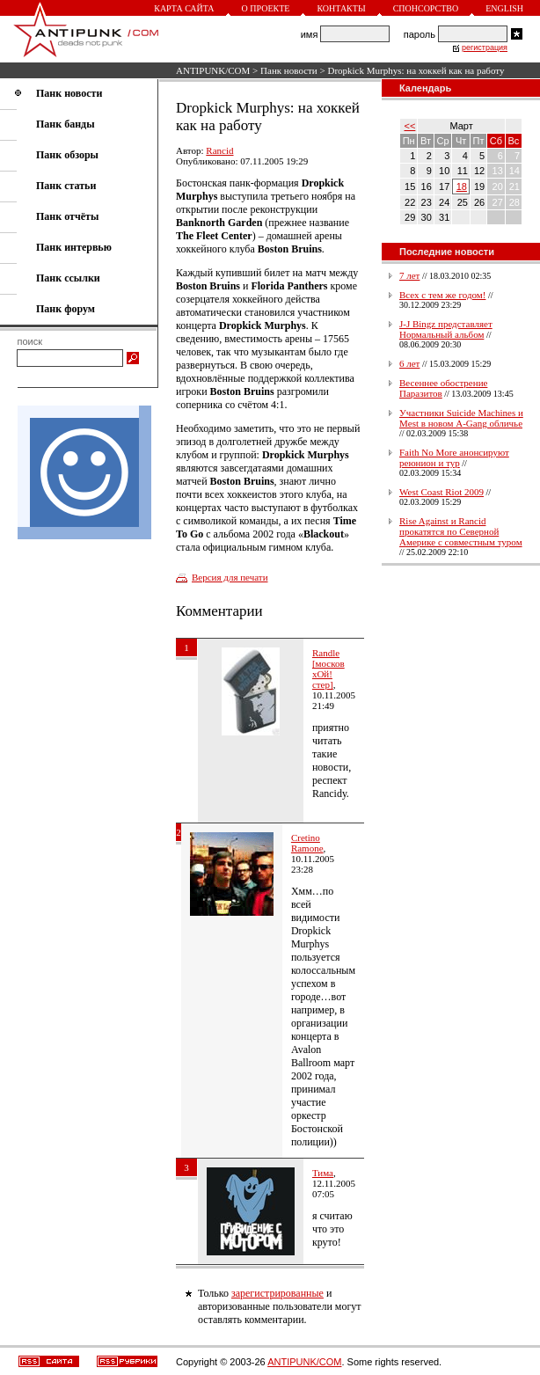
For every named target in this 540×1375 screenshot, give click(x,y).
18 (461, 186)
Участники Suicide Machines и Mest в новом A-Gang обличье (461, 417)
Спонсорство (426, 8)
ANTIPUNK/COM (213, 70)
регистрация (484, 47)
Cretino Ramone (307, 842)
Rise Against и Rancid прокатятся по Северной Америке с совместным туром (460, 531)
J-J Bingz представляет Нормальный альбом (446, 329)
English (504, 8)
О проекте (266, 8)
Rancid (219, 150)
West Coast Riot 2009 (441, 491)
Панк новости (288, 70)
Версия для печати (230, 577)
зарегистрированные (277, 1293)
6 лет (409, 363)
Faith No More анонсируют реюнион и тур (454, 457)
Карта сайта (184, 8)
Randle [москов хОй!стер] (328, 668)
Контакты (341, 8)
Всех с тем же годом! (442, 294)
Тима (322, 1172)
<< (410, 126)
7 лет (409, 275)
